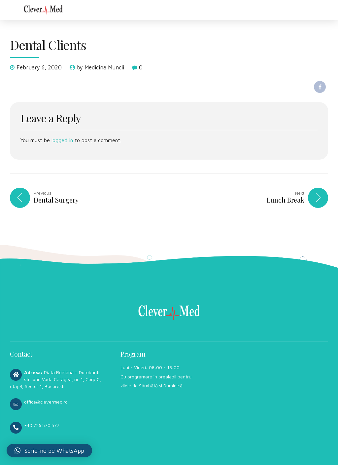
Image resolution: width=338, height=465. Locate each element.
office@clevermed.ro (46, 402)
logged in (62, 140)
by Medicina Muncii (100, 67)
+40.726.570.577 (41, 425)
